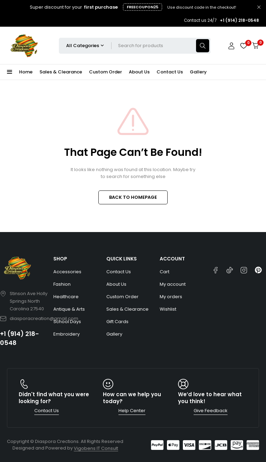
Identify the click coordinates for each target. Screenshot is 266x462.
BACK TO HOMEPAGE (133, 197)
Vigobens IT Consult (96, 448)
